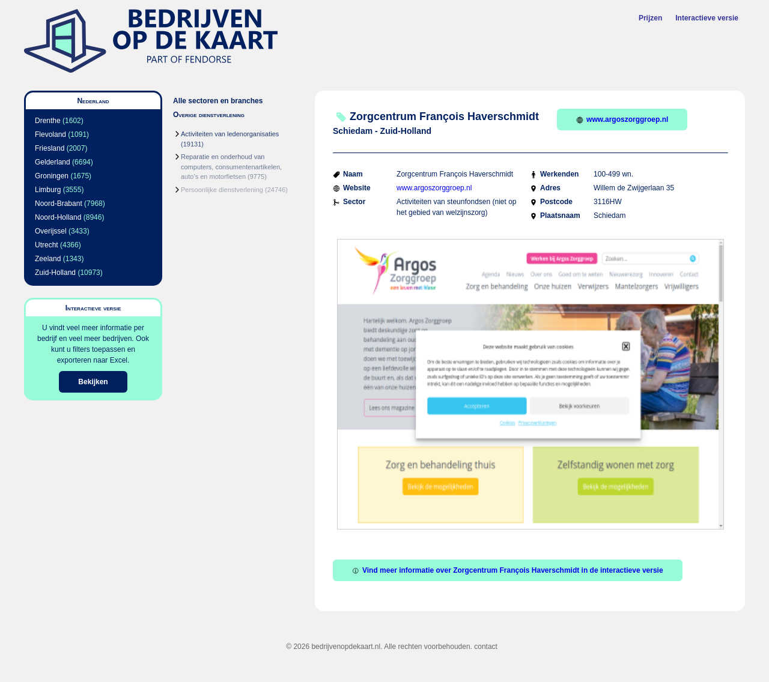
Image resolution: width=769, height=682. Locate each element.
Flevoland (50, 134)
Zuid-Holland (55, 272)
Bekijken (93, 382)
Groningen (51, 176)
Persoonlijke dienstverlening (222, 189)
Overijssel (51, 231)
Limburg (48, 190)
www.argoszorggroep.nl (622, 119)
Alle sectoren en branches (218, 101)
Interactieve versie (706, 18)
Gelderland (52, 162)
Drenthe (48, 120)
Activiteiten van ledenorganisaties (230, 133)
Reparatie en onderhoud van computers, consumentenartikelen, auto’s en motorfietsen (231, 166)
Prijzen (650, 18)
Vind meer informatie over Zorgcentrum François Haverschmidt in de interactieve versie (507, 570)
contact (485, 646)
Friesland (49, 148)
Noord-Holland (58, 217)
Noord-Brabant (58, 203)
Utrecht (46, 245)
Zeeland (48, 259)
